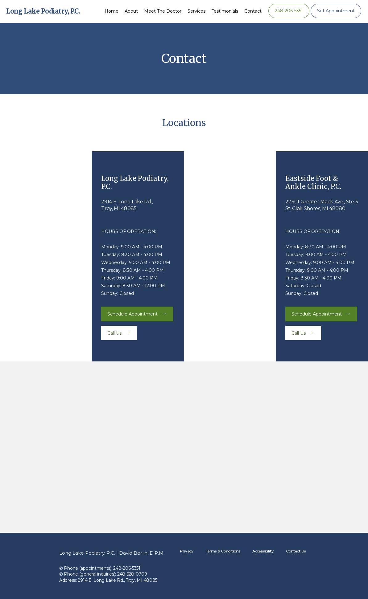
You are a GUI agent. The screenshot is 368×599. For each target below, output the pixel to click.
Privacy (186, 551)
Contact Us (296, 551)
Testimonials (225, 11)
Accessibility (263, 551)
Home (111, 11)
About (131, 11)
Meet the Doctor (162, 11)
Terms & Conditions (223, 551)
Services (196, 11)
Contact (253, 11)
